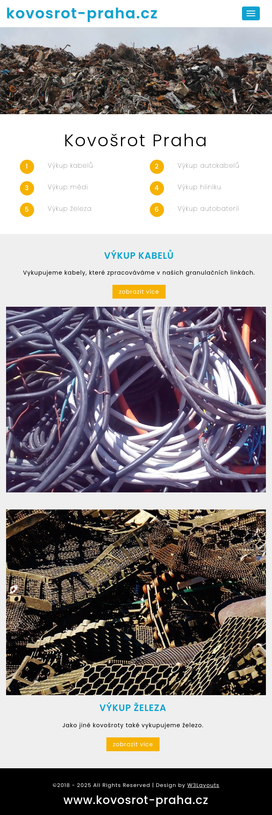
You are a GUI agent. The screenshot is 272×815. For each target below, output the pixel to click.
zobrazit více (139, 292)
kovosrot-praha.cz (82, 13)
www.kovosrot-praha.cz (135, 800)
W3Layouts (203, 785)
